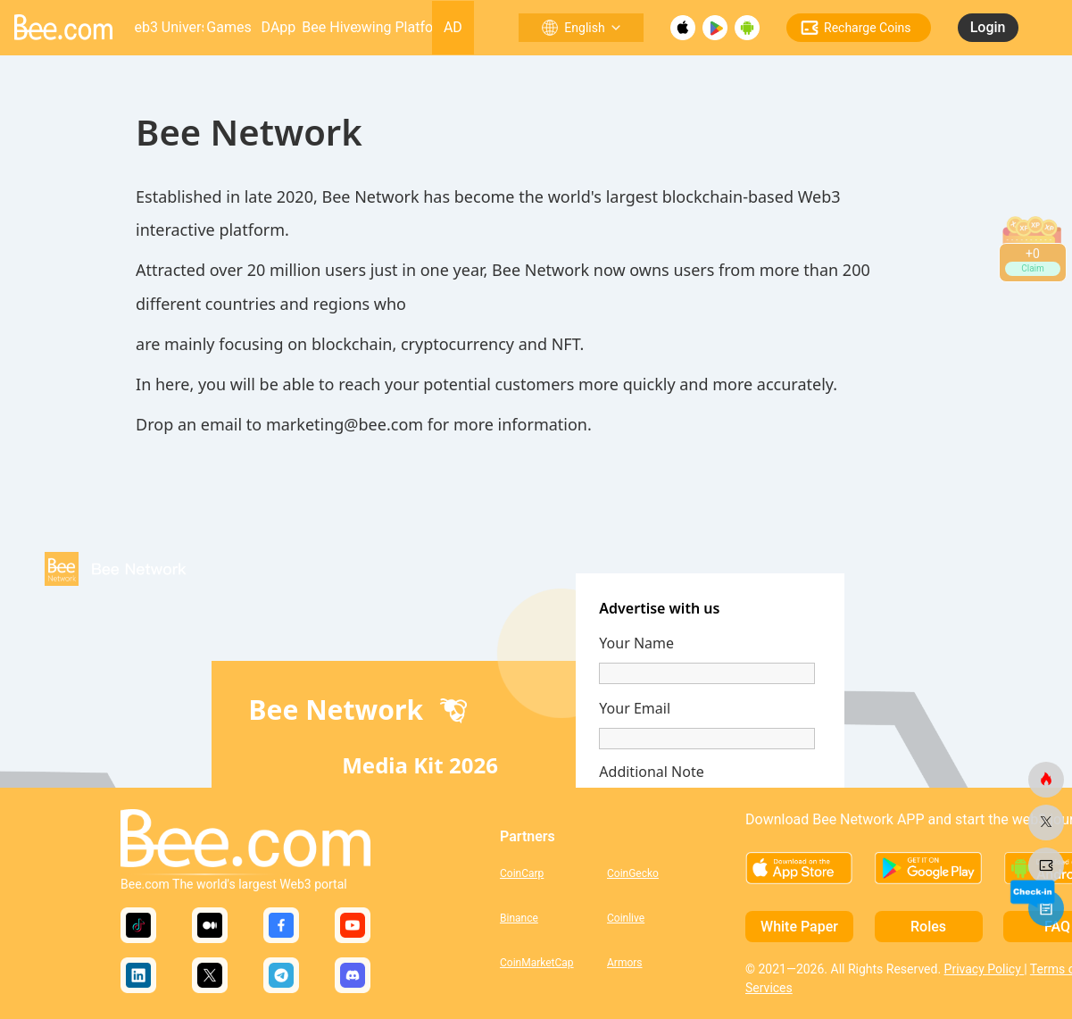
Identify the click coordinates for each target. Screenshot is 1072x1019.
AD (453, 27)
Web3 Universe (168, 27)
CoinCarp (522, 873)
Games (228, 27)
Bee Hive (329, 27)
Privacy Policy (984, 969)
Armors (625, 962)
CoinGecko (633, 873)
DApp (279, 27)
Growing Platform (394, 27)
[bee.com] (1046, 780)
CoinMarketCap (537, 962)
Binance (519, 918)
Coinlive (625, 918)
